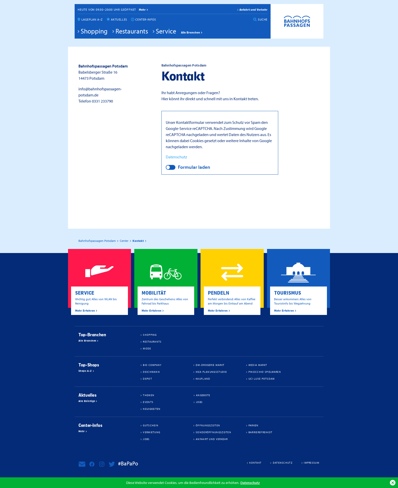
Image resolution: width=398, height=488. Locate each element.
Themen (148, 395)
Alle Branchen (190, 32)
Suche (263, 19)
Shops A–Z (85, 371)
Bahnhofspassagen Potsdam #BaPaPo (297, 21)
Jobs (199, 402)
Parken (253, 425)
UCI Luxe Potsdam (261, 378)
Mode (147, 348)
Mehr (81, 431)
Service (166, 31)
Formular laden (194, 167)
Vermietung (151, 432)
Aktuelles (119, 19)
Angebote (203, 395)
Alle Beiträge (86, 401)
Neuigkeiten (151, 409)
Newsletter (82, 464)
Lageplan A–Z (92, 19)
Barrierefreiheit (260, 432)
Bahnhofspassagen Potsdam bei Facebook (91, 464)
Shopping (94, 31)
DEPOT (147, 378)
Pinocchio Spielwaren (264, 372)
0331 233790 (102, 101)
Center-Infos (145, 19)
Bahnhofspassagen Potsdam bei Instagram (101, 464)
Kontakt (255, 462)
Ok (392, 482)
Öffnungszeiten (208, 425)
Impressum (311, 462)
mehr (142, 9)
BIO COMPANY (152, 365)
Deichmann (151, 372)
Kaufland (203, 378)
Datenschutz (250, 482)
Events (148, 402)
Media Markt (257, 365)
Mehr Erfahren (85, 310)
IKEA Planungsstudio (211, 372)
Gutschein (150, 425)
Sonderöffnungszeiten (213, 432)
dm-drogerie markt (210, 365)
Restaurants (131, 31)
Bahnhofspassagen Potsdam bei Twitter (111, 464)
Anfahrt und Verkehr (253, 9)
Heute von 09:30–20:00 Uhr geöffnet (107, 9)
